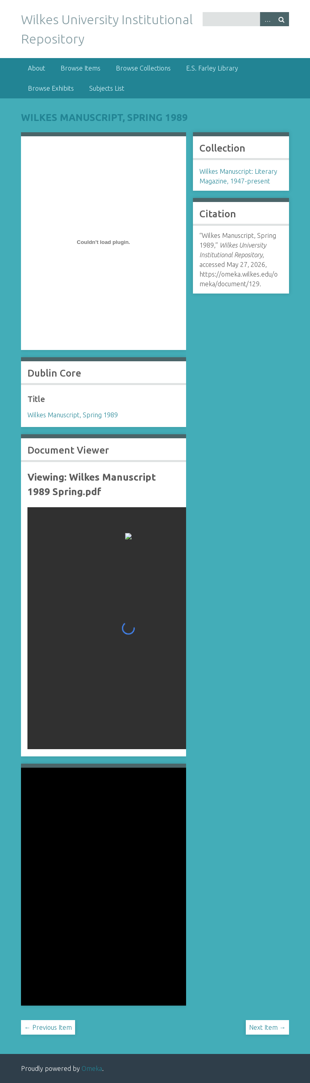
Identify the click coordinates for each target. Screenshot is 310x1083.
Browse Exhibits (51, 88)
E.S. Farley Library (212, 68)
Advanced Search (267, 19)
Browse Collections (143, 68)
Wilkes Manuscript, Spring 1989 (104, 117)
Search (281, 19)
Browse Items (81, 68)
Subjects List (106, 88)
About (36, 68)
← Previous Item (48, 1027)
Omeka (92, 1068)
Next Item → (267, 1027)
